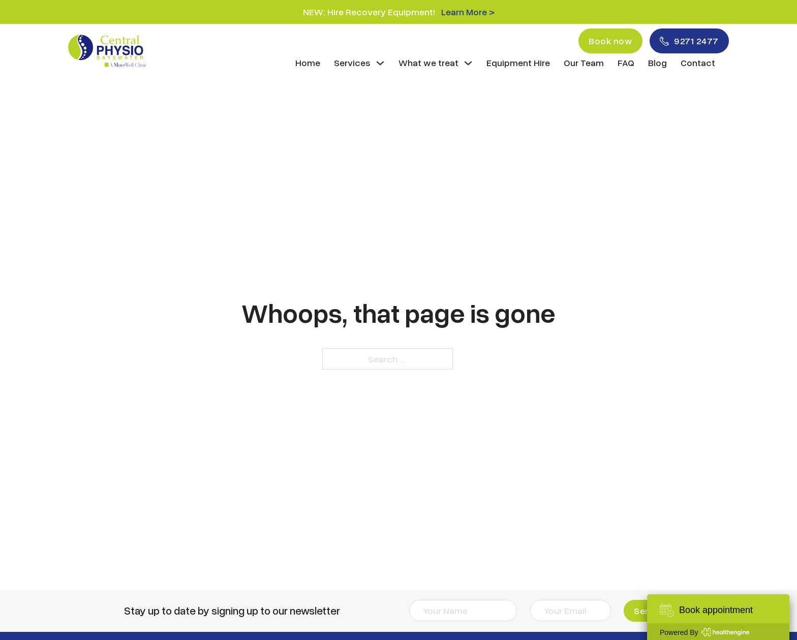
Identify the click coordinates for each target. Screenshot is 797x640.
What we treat (428, 62)
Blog (657, 62)
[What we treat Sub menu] (468, 63)
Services (352, 62)
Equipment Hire (518, 62)
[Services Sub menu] (380, 63)
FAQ (626, 62)
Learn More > (468, 11)
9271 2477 (689, 40)
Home (307, 62)
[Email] (570, 610)
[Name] (463, 610)
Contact (698, 62)
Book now (610, 40)
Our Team (584, 62)
